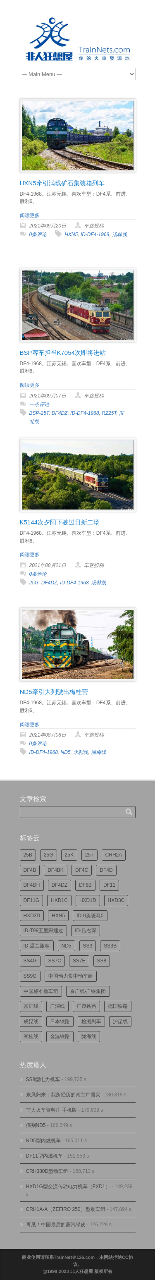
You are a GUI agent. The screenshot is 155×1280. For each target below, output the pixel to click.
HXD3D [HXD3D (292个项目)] (32, 916)
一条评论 (39, 404)
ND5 (66, 752)
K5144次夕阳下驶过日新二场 (60, 522)
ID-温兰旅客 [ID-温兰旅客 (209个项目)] (37, 946)
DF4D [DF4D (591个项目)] (106, 870)
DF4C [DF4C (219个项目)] (81, 870)
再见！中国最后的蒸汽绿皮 (56, 1224)
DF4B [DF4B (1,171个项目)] (30, 870)
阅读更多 (30, 215)
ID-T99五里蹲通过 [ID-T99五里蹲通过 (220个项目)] (44, 930)
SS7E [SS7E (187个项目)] (79, 961)
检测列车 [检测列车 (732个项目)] (91, 1021)
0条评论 (38, 234)
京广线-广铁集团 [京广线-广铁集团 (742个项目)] (88, 991)
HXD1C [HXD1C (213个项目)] (59, 900)
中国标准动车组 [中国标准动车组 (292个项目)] (41, 991)
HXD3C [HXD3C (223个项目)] (116, 900)
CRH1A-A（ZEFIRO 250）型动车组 (65, 1209)
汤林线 (119, 234)
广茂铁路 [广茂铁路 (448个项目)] (86, 1006)
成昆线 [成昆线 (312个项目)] (31, 1021)
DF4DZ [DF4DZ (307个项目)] (60, 885)
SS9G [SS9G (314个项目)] (30, 976)
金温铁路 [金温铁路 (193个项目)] (60, 1036)
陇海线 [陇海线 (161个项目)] (88, 1036)
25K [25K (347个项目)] (69, 855)
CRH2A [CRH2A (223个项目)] (113, 855)
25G (34, 583)
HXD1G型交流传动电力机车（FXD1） (68, 1186)
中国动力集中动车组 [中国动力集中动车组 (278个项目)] (70, 976)
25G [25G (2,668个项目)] (48, 855)
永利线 (80, 752)
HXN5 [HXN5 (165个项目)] (58, 916)
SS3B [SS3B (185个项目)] (110, 946)
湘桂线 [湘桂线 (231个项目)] (31, 1036)
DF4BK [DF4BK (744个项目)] (56, 870)
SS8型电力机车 (43, 1079)
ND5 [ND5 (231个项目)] (67, 946)
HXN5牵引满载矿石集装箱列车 (62, 183)
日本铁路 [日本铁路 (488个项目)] (60, 1021)
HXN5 (71, 234)
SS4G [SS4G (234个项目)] (30, 961)
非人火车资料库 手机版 (51, 1110)
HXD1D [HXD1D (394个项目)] (87, 900)
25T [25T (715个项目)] (89, 855)
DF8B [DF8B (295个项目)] (85, 885)
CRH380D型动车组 (47, 1171)
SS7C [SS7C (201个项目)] (54, 961)
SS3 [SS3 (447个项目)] (88, 946)
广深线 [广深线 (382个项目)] (57, 1006)
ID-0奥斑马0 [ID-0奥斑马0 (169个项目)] (89, 916)
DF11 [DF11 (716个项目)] (109, 885)
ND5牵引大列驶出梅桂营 (54, 691)
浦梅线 (98, 752)
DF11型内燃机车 (44, 1156)
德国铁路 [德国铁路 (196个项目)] (118, 1006)
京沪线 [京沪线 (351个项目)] (31, 1006)
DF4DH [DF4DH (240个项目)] (32, 885)
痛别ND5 (36, 1125)
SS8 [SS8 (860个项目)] (102, 961)
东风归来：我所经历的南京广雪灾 (63, 1095)
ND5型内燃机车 (43, 1141)
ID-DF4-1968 (95, 234)
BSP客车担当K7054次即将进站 (63, 352)
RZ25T (109, 413)
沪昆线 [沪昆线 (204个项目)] (120, 1021)
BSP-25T (39, 413)
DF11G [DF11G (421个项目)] (32, 900)
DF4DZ (60, 413)
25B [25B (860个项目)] (28, 855)
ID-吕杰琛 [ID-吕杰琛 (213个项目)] (85, 930)
